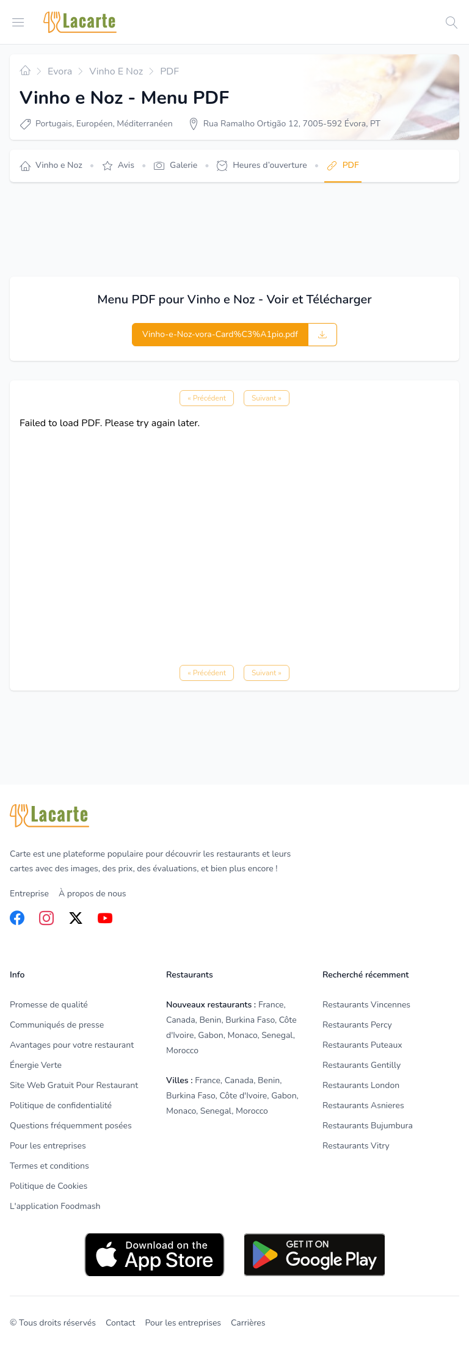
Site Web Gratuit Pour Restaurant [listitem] (74, 1085)
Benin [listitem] (210, 1020)
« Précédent (206, 398)
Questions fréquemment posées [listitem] (71, 1125)
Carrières (248, 1323)
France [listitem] (271, 1005)
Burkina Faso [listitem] (250, 1020)
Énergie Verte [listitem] (36, 1065)
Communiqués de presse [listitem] (57, 1025)
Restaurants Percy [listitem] (357, 1025)
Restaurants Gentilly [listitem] (361, 1065)
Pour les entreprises (183, 1323)
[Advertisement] (232, 229)
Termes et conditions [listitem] (49, 1166)
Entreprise (29, 893)
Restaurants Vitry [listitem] (356, 1146)
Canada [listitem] (180, 1020)
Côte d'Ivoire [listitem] (243, 1095)
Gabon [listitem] (210, 1035)
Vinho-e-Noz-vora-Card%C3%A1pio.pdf (220, 334)
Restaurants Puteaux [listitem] (362, 1045)
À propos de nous (92, 893)
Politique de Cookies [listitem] (48, 1186)
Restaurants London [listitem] (360, 1085)
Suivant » (267, 398)
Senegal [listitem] (277, 1035)
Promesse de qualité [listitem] (49, 1005)
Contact (120, 1323)
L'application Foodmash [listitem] (55, 1206)
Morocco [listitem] (182, 1050)
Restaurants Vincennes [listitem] (366, 1005)
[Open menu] (18, 21)
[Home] (80, 22)
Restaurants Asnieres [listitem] (363, 1105)
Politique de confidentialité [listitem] (61, 1105)
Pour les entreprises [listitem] (48, 1146)
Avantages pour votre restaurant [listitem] (72, 1045)
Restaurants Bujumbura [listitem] (367, 1125)
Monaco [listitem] (242, 1035)
